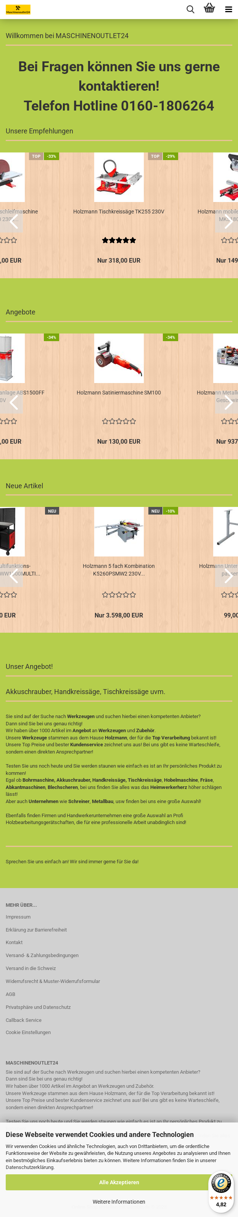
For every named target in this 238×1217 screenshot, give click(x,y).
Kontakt (14, 942)
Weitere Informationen (119, 1202)
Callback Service (24, 1020)
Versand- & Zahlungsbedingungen (42, 955)
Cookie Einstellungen (28, 1032)
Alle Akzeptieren (119, 1182)
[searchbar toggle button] (190, 9)
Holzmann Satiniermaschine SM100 (119, 393)
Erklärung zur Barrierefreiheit (36, 930)
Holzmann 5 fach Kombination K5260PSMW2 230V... (119, 570)
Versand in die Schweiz (31, 968)
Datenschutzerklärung (29, 1167)
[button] (11, 221)
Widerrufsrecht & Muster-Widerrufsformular (53, 981)
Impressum (18, 917)
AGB (10, 994)
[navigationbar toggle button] (228, 9)
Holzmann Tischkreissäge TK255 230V (118, 211)
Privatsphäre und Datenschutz (38, 1007)
